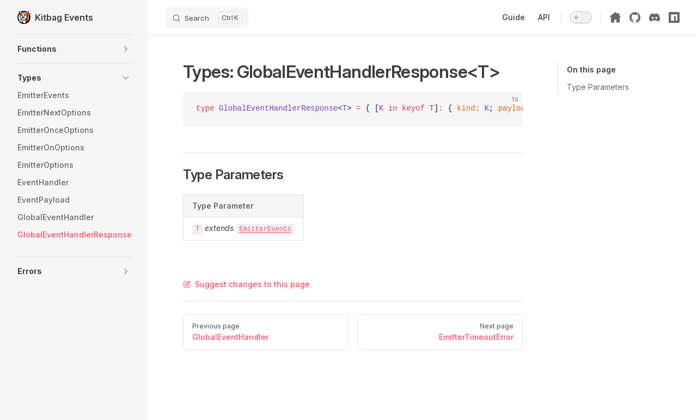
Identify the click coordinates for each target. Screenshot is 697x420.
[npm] (674, 17)
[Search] (207, 17)
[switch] (581, 17)
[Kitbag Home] (615, 17)
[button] (74, 49)
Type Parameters (598, 87)
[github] (635, 17)
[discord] (654, 17)
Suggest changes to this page (246, 284)
